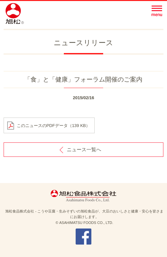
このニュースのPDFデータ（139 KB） (53, 125)
